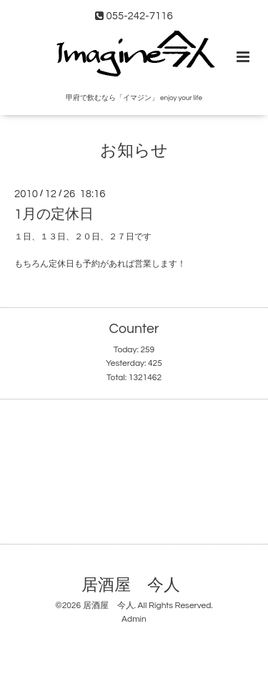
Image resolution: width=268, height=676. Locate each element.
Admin (134, 619)
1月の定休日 (54, 214)
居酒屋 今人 (130, 585)
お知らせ (134, 151)
